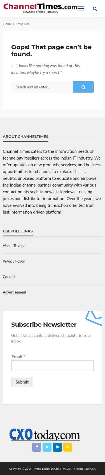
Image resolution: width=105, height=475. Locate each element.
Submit (22, 381)
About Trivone (14, 245)
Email (18, 356)
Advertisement (14, 292)
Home (7, 24)
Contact (9, 276)
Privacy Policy (14, 261)
